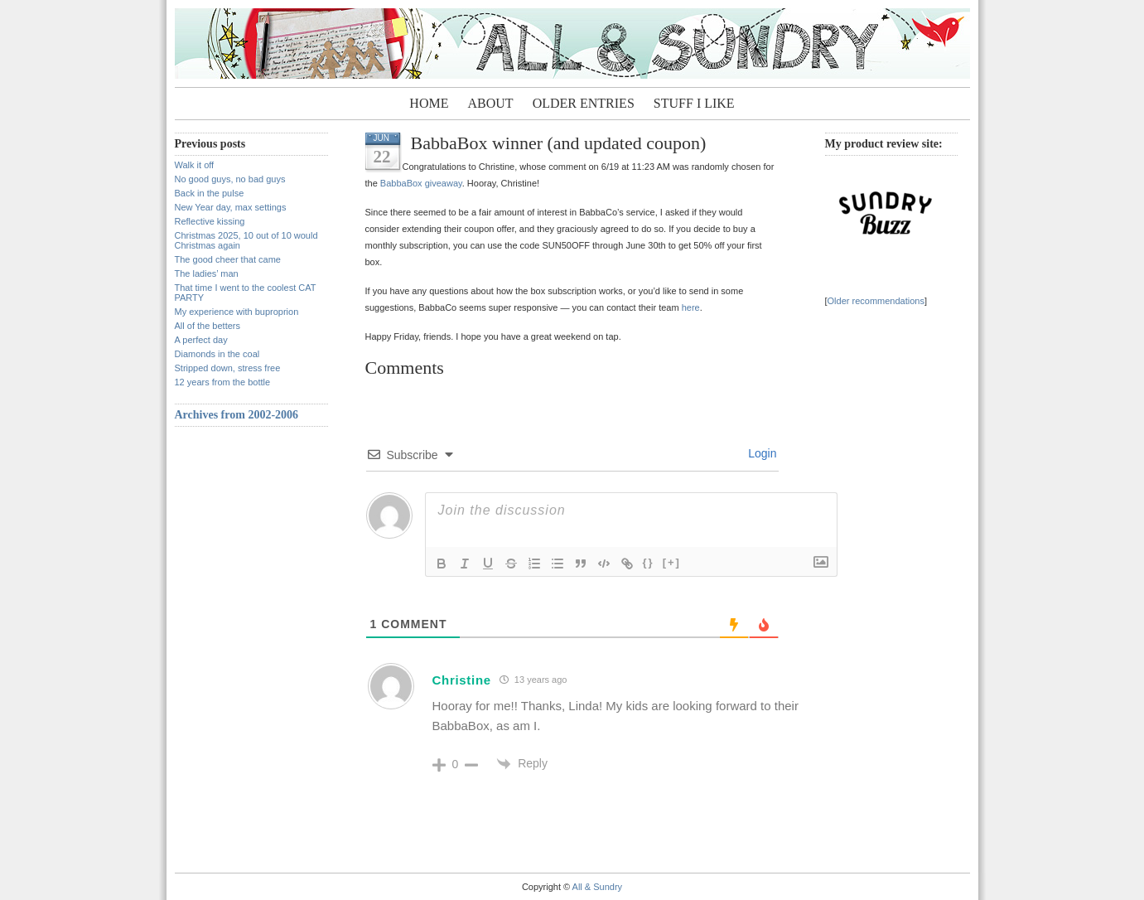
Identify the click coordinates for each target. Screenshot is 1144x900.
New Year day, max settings (231, 207)
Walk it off (195, 165)
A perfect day (201, 340)
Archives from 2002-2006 (237, 415)
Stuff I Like (694, 103)
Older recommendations (876, 301)
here (691, 307)
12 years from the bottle (223, 382)
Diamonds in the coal (217, 354)
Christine (461, 680)
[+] (672, 562)
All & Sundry (597, 887)
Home (428, 103)
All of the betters (208, 326)
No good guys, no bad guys (230, 179)
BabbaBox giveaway (421, 183)
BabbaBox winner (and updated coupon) (559, 143)
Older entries (584, 103)
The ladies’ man (207, 273)
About (491, 103)
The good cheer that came (228, 259)
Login (760, 453)
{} (648, 562)
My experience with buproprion (237, 312)
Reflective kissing (210, 221)
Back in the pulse (209, 193)
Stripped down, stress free (228, 368)
